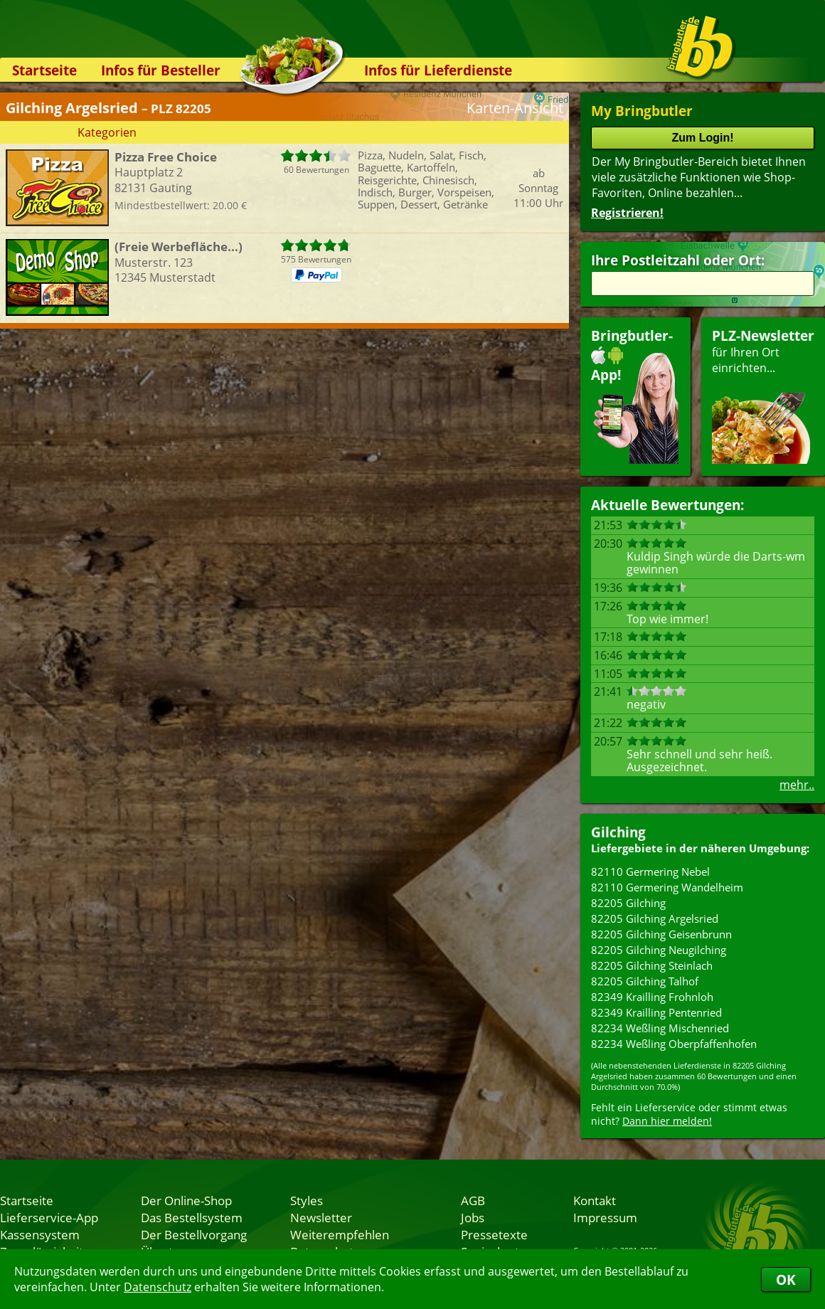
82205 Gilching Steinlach (652, 965)
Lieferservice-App (49, 1217)
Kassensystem (40, 1234)
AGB (473, 1200)
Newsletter (321, 1217)
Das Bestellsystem (192, 1217)
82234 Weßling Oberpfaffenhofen (674, 1044)
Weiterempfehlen (339, 1234)
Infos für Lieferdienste (438, 70)
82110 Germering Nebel (650, 871)
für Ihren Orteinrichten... (763, 395)
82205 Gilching (628, 903)
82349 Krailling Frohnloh (652, 997)
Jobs (472, 1217)
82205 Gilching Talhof (644, 981)
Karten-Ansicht (515, 107)
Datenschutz (157, 1287)
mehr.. (796, 785)
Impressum (605, 1217)
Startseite (44, 70)
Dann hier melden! (667, 1121)
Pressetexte (494, 1234)
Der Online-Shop (186, 1200)
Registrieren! (627, 213)
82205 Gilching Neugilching (658, 950)
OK (786, 1279)
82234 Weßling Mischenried (660, 1028)
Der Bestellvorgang (194, 1234)
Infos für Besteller (160, 70)
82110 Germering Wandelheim (667, 887)
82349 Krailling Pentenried (656, 1012)
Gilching (618, 832)
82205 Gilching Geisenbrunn (661, 934)
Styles (306, 1200)
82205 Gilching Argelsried (654, 918)
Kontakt (594, 1200)
